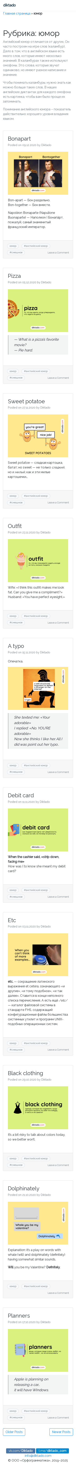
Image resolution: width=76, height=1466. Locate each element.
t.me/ (52, 1451)
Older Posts (14, 1432)
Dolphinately (23, 1188)
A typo (16, 646)
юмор (13, 245)
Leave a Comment (58, 252)
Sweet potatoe (26, 401)
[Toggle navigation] (25, 5)
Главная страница (16, 13)
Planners (19, 1315)
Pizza (14, 276)
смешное (16, 252)
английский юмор (37, 245)
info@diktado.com (38, 1456)
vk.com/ (21, 1451)
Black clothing (25, 1073)
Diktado (46, 145)
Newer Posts (61, 1432)
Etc (12, 920)
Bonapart (19, 138)
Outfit (15, 526)
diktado (9, 5)
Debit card (21, 795)
